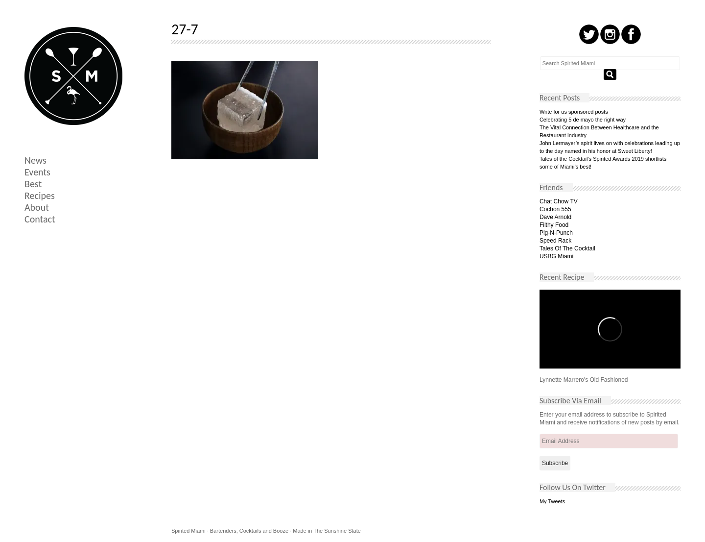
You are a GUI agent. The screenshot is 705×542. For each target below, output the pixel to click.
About (36, 207)
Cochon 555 (555, 209)
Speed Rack (555, 240)
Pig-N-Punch (556, 232)
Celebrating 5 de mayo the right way (583, 120)
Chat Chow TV (559, 201)
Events (37, 172)
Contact (39, 219)
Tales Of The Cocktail (567, 248)
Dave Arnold (555, 217)
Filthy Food (554, 225)
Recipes (39, 195)
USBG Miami (556, 256)
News (35, 160)
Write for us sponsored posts (574, 112)
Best (33, 184)
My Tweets (552, 501)
